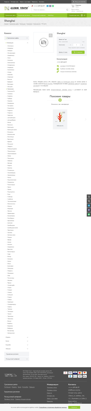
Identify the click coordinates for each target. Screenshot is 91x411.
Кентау (9, 256)
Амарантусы (11, 247)
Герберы (10, 98)
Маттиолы (10, 161)
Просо (9, 187)
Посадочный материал (39, 15)
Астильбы (10, 74)
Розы (9, 194)
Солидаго (10, 295)
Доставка (62, 66)
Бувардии (10, 82)
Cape (9, 254)
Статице (10, 299)
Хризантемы (11, 220)
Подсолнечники (12, 180)
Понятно (74, 407)
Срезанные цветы (10, 15)
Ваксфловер (11, 331)
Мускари (10, 163)
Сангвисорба (11, 285)
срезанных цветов (73, 84)
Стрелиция (10, 302)
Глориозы (10, 110)
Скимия (10, 292)
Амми (9, 58)
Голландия (10, 43)
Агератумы (10, 48)
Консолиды (11, 137)
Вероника (10, 326)
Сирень (10, 307)
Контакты (41, 2)
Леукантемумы (11, 151)
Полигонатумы (11, 184)
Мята (9, 275)
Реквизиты (35, 2)
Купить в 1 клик (63, 52)
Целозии (10, 223)
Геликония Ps (11, 91)
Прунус (9, 283)
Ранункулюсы (11, 192)
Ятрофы (9, 240)
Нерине (10, 165)
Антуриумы (10, 67)
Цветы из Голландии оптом (65, 82)
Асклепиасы (11, 70)
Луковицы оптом (9, 399)
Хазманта (10, 259)
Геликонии (11, 89)
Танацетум (10, 311)
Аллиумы (10, 50)
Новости (6, 2)
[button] (85, 119)
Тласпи (9, 314)
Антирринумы (11, 65)
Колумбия (8, 345)
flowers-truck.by (48, 84)
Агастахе (10, 244)
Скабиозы (10, 199)
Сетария (10, 290)
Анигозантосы (11, 62)
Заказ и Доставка (25, 2)
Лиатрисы (10, 271)
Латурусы (10, 146)
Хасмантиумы (11, 216)
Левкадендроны (12, 149)
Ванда (9, 321)
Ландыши (10, 144)
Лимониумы (11, 158)
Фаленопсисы (11, 204)
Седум (9, 287)
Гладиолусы (11, 108)
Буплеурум (10, 84)
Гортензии (10, 115)
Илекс (9, 264)
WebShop (50, 15)
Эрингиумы (11, 230)
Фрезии (10, 211)
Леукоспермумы (12, 153)
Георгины (10, 96)
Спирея (10, 297)
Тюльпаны (10, 319)
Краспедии (10, 139)
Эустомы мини (11, 235)
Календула (11, 127)
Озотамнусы (11, 170)
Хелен (9, 261)
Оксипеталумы (11, 173)
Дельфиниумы (11, 117)
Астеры (9, 72)
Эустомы (10, 232)
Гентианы (10, 94)
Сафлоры (10, 196)
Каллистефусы (11, 251)
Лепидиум (10, 268)
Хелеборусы (11, 218)
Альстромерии (11, 53)
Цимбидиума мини (13, 228)
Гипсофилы (10, 106)
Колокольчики (11, 134)
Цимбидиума (11, 225)
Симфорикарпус (12, 304)
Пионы (9, 177)
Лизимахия (10, 273)
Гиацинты (10, 101)
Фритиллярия (11, 213)
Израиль (8, 337)
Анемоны (10, 60)
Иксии (9, 122)
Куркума (10, 141)
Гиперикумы (11, 103)
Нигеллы (10, 168)
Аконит (9, 242)
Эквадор (8, 349)
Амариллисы (11, 55)
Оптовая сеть (14, 2)
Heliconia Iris (60, 125)
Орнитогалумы (11, 175)
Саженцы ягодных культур (23, 399)
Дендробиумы (12, 120)
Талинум (10, 309)
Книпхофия (10, 266)
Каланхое (10, 125)
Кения (7, 341)
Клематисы (10, 132)
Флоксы (10, 206)
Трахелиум (10, 316)
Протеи (9, 189)
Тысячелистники (12, 201)
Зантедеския (11, 333)
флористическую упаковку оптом (61, 90)
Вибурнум (10, 328)
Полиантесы (11, 182)
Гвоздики (10, 86)
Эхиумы (10, 237)
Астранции (10, 77)
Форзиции (10, 208)
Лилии (9, 156)
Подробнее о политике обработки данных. (53, 407)
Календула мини (12, 129)
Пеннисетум (11, 278)
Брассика (10, 249)
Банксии (10, 79)
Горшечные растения (24, 15)
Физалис (10, 280)
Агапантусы (11, 46)
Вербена (10, 323)
